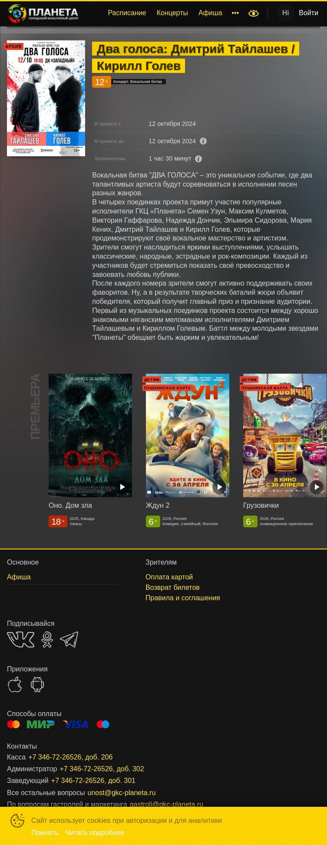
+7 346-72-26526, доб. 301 (93, 780)
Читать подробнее (95, 832)
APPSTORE (15, 684)
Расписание (127, 12)
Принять (45, 832)
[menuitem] (126, 13)
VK (20, 639)
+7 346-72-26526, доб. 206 (70, 757)
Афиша (210, 12)
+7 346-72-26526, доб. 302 (101, 769)
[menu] (165, 13)
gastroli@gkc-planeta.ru (166, 804)
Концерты (172, 12)
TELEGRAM (69, 639)
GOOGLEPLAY (37, 684)
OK (47, 639)
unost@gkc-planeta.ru (122, 792)
